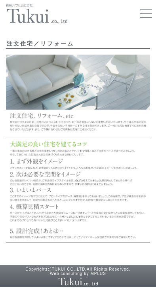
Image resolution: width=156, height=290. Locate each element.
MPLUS (98, 273)
